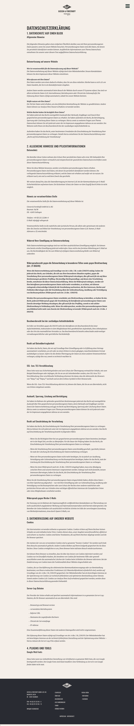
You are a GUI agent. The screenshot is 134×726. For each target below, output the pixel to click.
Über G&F (57, 696)
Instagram (85, 696)
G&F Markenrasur (60, 702)
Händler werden (59, 709)
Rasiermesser (59, 699)
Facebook (85, 699)
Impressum (63, 716)
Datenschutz (70, 716)
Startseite (58, 693)
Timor (56, 705)
